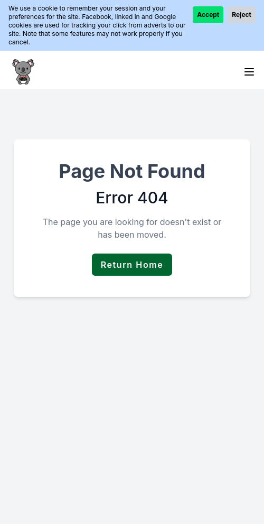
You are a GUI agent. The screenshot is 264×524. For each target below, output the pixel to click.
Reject (241, 14)
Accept (208, 14)
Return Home (132, 264)
